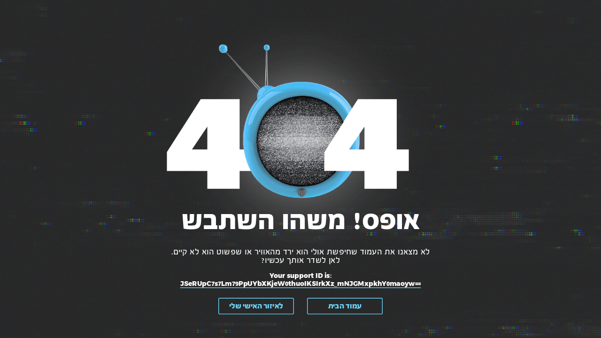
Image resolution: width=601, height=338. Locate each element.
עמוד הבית (345, 306)
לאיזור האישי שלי (256, 306)
